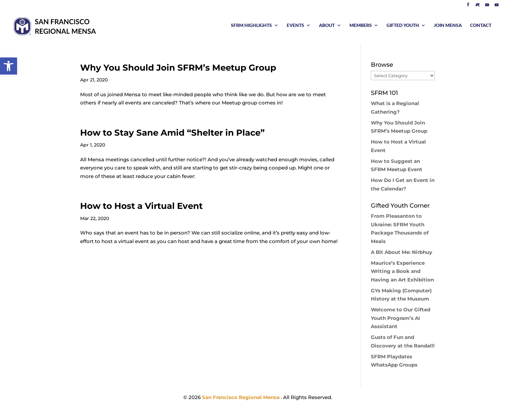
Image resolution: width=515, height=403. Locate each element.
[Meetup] (477, 6)
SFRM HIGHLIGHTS (251, 25)
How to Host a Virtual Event (141, 206)
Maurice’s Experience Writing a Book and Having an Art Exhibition (402, 271)
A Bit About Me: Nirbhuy (401, 252)
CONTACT (480, 25)
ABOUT (327, 25)
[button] (8, 66)
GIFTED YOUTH (403, 25)
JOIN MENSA (448, 25)
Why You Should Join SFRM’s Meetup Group (178, 67)
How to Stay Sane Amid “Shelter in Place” (172, 132)
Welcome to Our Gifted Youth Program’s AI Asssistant (400, 317)
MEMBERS (360, 25)
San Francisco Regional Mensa (241, 397)
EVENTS (295, 25)
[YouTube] (487, 6)
